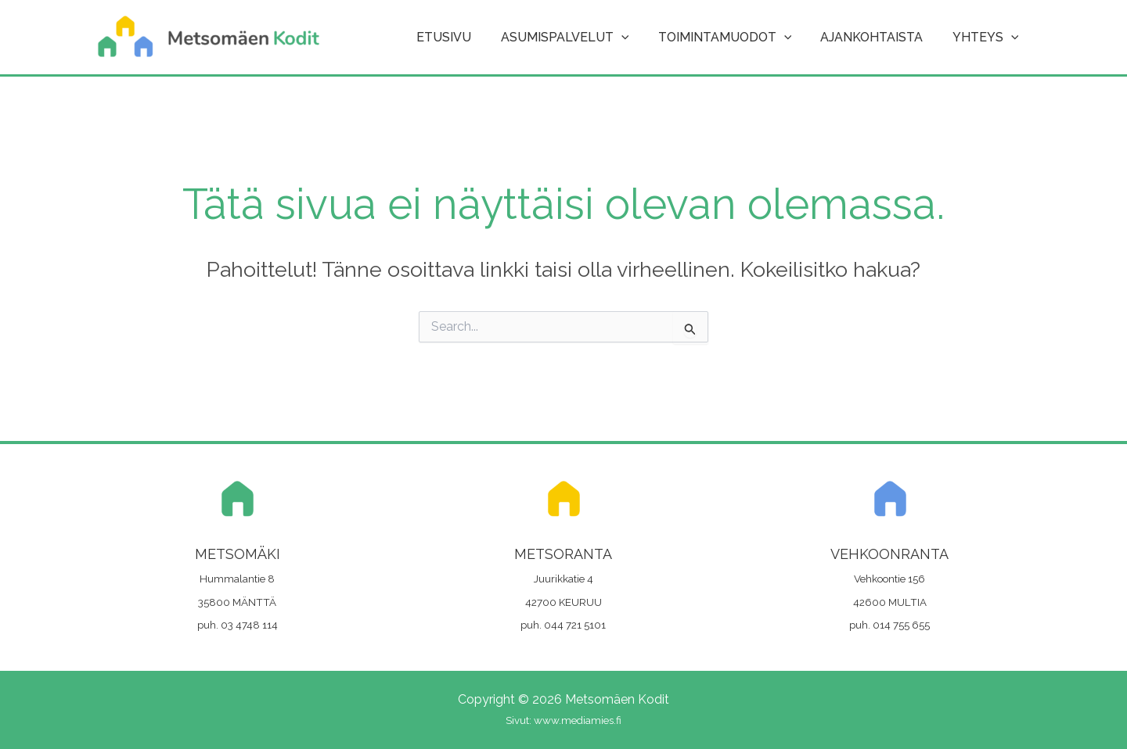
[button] (635, 37)
